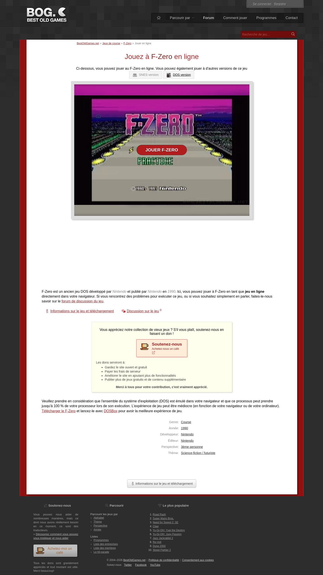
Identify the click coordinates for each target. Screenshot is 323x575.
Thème (98, 521)
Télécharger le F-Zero (59, 411)
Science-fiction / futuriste (198, 453)
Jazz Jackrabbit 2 (163, 538)
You (155, 564)
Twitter (128, 564)
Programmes (266, 18)
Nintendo (187, 434)
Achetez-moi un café (54, 550)
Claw (156, 526)
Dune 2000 (159, 546)
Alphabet (99, 517)
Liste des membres (105, 548)
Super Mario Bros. (163, 518)
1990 (184, 428)
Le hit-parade (101, 552)
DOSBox (110, 411)
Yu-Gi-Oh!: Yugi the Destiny (169, 530)
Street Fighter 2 (162, 550)
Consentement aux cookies (198, 560)
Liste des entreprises (106, 544)
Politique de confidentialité (163, 560)
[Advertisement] (160, 256)
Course (186, 422)
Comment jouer (235, 18)
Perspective (101, 525)
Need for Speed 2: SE (165, 522)
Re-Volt (157, 542)
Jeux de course (111, 43)
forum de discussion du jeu (82, 301)
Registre (280, 4)
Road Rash (159, 514)
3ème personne (192, 447)
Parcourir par (182, 18)
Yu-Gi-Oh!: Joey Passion (167, 534)
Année (97, 529)
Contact (292, 18)
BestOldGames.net (88, 43)
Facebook (141, 564)
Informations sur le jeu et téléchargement (162, 483)
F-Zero (127, 43)
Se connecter (262, 4)
